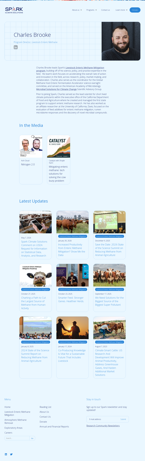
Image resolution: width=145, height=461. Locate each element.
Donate (135, 10)
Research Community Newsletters (103, 425)
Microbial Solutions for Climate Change (56, 89)
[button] (75, 10)
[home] (14, 10)
